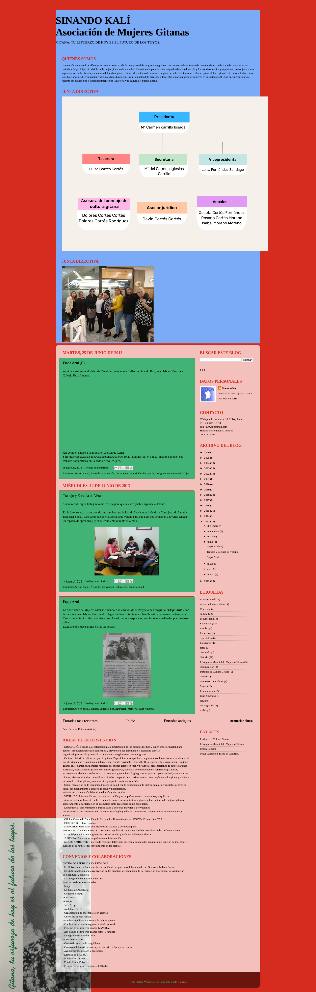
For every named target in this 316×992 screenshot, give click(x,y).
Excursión (205, 633)
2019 (207, 489)
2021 (207, 478)
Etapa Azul (71, 602)
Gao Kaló (205, 652)
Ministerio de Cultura (211, 681)
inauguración (163, 473)
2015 (207, 510)
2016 (207, 505)
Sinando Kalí (229, 388)
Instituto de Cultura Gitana (214, 671)
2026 (207, 452)
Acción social (81, 473)
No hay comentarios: (97, 467)
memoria (176, 473)
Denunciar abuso (241, 720)
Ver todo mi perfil (227, 398)
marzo (211, 574)
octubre (211, 536)
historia (133, 586)
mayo (210, 563)
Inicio (130, 721)
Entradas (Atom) (87, 729)
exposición (136, 473)
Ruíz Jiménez (146, 708)
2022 (207, 473)
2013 (207, 521)
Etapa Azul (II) (74, 363)
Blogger (182, 981)
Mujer (185, 473)
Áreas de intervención (102, 473)
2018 (207, 494)
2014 (207, 515)
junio (210, 541)
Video (203, 710)
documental (122, 473)
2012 (207, 581)
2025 (207, 457)
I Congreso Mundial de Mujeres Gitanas (222, 661)
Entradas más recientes (80, 721)
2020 (207, 484)
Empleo (204, 628)
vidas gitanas (207, 705)
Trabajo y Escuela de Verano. (84, 496)
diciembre (213, 525)
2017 (207, 500)
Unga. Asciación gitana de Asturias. (219, 753)
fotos (202, 647)
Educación (121, 586)
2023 (207, 468)
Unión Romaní (208, 748)
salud (141, 586)
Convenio (205, 609)
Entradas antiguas (177, 721)
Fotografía (148, 473)
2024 (207, 462)
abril (210, 568)
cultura (94, 708)
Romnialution (207, 690)
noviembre (213, 531)
